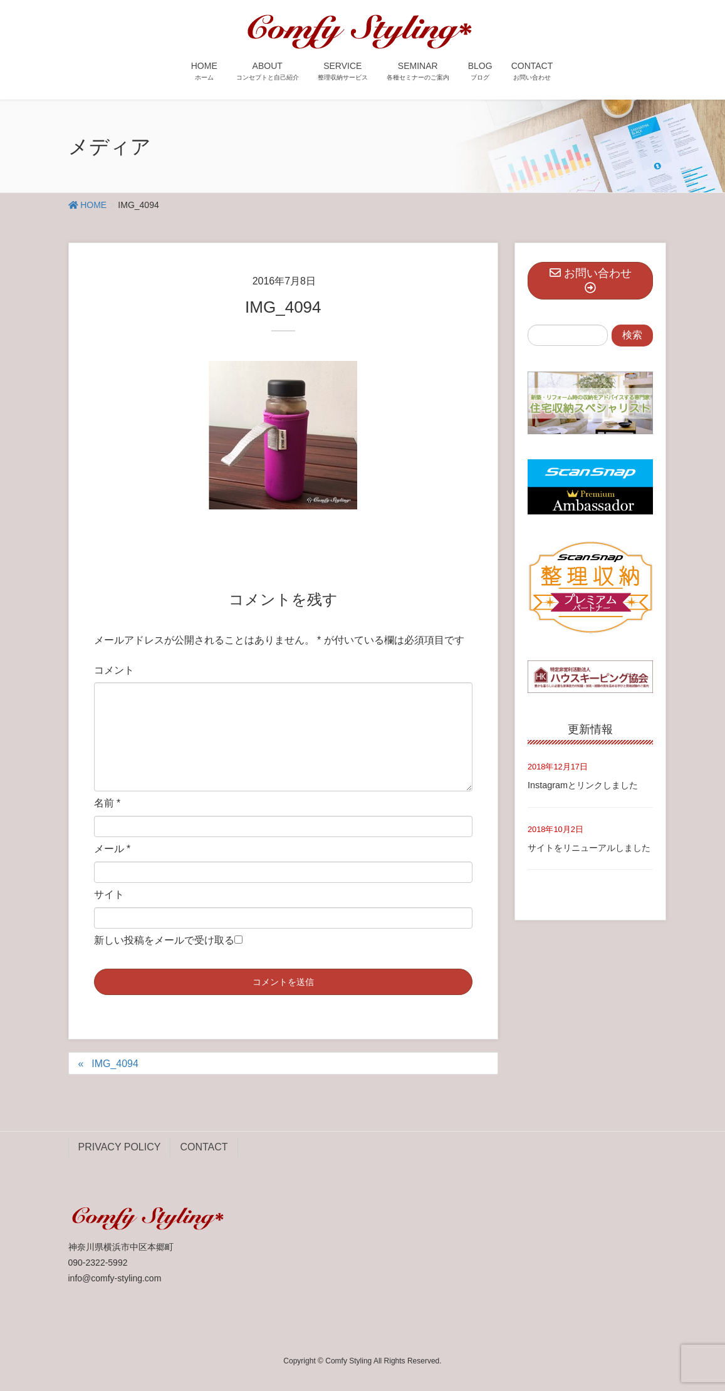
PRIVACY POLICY (119, 1147)
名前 (107, 803)
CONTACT (203, 1147)
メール (112, 848)
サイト (109, 894)
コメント (114, 670)
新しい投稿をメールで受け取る (164, 940)
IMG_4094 (114, 1063)
